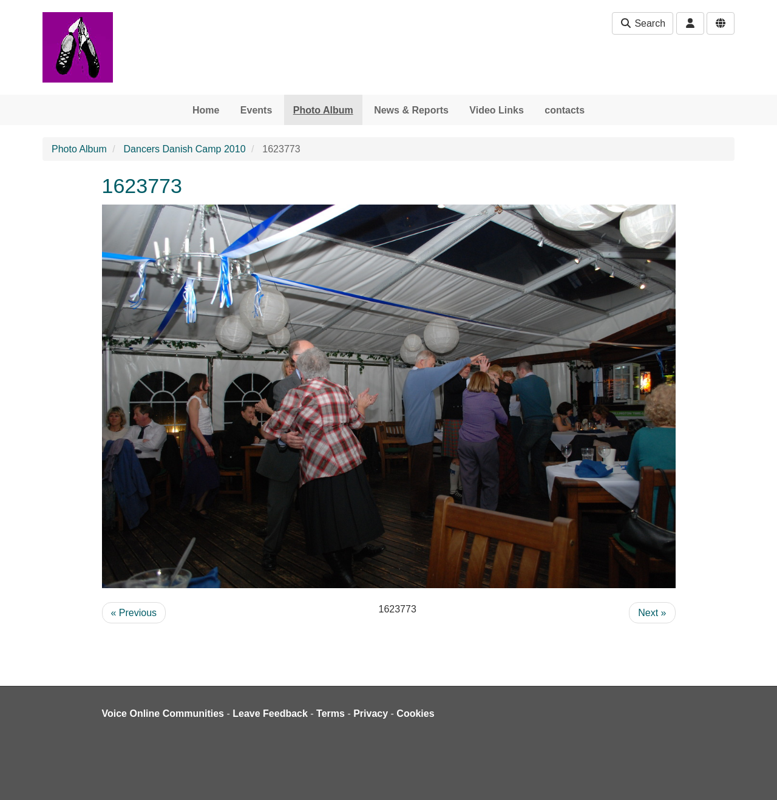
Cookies (415, 713)
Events (256, 110)
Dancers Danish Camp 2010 (185, 149)
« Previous (134, 613)
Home (205, 110)
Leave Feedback (270, 713)
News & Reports (411, 110)
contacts (565, 110)
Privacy (370, 713)
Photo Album (323, 110)
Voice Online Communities (163, 713)
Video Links (496, 110)
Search (642, 23)
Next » (652, 613)
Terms (330, 713)
